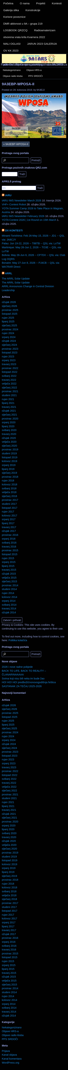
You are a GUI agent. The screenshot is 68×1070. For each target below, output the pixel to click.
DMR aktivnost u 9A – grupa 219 (22, 23)
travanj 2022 (9, 379)
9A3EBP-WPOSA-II (18, 84)
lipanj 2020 (8, 426)
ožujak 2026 (9, 302)
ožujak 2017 (9, 531)
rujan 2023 (8, 356)
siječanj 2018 (9, 496)
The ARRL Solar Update (16, 278)
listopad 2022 (9, 371)
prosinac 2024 (10, 329)
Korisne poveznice (14, 16)
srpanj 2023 (8, 360)
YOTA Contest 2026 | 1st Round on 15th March (29, 219)
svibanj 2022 (9, 375)
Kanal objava (9, 1054)
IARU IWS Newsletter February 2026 (23, 216)
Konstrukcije (32, 10)
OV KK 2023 (10, 50)
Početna (8, 3)
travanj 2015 (9, 569)
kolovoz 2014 (9, 597)
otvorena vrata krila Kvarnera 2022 (24, 37)
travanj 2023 (9, 364)
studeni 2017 (9, 503)
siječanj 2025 (9, 325)
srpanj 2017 (8, 519)
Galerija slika (11, 10)
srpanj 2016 (8, 538)
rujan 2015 (8, 558)
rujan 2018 (8, 480)
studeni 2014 (9, 589)
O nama (25, 3)
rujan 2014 (8, 593)
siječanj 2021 (9, 414)
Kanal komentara (12, 1058)
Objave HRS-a (34, 70)
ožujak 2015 (9, 573)
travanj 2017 (9, 527)
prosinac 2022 (10, 368)
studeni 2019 (9, 453)
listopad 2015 (9, 554)
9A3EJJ (41, 89)
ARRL (8, 273)
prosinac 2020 (10, 418)
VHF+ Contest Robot (14, 204)
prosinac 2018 (10, 476)
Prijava (6, 1051)
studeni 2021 (9, 395)
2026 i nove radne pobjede (17, 666)
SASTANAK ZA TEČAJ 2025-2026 (22, 686)
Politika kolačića (18, 640)
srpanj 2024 (8, 337)
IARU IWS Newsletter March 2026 (21, 200)
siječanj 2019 (9, 472)
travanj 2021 (9, 406)
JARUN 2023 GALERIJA (42, 43)
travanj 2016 (9, 546)
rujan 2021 (8, 399)
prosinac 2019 (10, 449)
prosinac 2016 (10, 534)
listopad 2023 (9, 352)
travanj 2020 (9, 434)
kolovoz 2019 (9, 461)
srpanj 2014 (8, 600)
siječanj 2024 (9, 344)
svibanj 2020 (9, 430)
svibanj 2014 (9, 604)
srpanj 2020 (8, 422)
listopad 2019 (9, 457)
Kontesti (57, 3)
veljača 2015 (9, 577)
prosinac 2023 (10, 348)
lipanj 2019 (8, 469)
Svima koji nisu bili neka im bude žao (23, 678)
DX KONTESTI (14, 230)
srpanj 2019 (8, 465)
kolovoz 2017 (9, 515)
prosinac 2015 (10, 550)
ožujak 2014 (9, 612)
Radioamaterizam (44, 30)
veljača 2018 (9, 492)
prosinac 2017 (10, 499)
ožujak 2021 (9, 410)
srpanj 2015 (8, 562)
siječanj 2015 (9, 581)
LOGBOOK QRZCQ (15, 30)
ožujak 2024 (9, 340)
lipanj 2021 (8, 403)
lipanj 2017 (8, 523)
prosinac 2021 (10, 391)
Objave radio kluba (12, 76)
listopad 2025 (9, 313)
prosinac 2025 (10, 310)
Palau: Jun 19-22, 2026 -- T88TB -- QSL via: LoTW (31, 243)
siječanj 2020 (9, 445)
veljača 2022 (9, 383)
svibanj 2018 (9, 488)
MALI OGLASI (11, 43)
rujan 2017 (8, 511)
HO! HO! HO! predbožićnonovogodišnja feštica (29, 682)
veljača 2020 (9, 441)
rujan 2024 (8, 333)
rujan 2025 (8, 317)
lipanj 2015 (8, 566)
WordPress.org (10, 1062)
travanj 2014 (9, 608)
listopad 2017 (9, 507)
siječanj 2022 (9, 387)
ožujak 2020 (9, 438)
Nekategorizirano (12, 70)
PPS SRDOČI (35, 76)
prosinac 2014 (10, 585)
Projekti (40, 3)
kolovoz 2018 (9, 484)
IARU (8, 195)
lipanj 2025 (8, 321)
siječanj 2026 (9, 306)
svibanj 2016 (9, 542)
